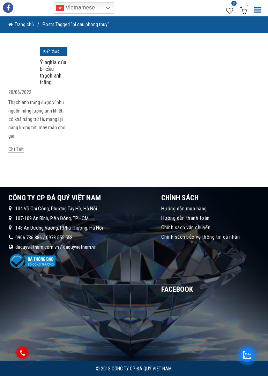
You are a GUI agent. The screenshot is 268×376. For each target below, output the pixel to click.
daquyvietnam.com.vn (37, 247)
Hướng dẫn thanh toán (185, 218)
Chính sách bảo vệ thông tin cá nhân (200, 237)
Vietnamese (75, 8)
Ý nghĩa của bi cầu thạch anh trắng (53, 72)
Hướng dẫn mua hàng (184, 208)
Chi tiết (16, 149)
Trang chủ (24, 24)
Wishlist (233, 4)
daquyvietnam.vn (80, 247)
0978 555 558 (59, 237)
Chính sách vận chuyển (186, 227)
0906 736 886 (28, 237)
